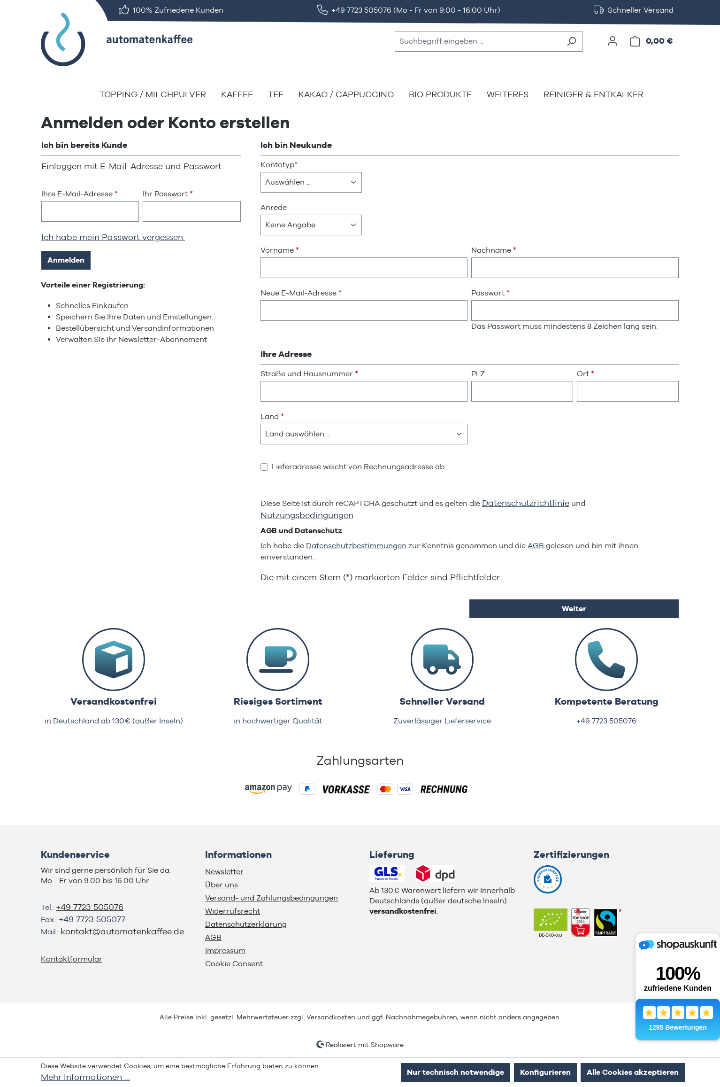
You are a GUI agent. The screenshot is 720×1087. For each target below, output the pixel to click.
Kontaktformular (71, 959)
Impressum (225, 950)
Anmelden (65, 260)
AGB (536, 545)
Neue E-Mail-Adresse (301, 292)
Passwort (490, 292)
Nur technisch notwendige (455, 1072)
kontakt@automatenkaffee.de (122, 931)
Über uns (221, 884)
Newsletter (224, 871)
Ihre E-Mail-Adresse (79, 193)
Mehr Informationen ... (85, 1077)
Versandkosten (330, 1017)
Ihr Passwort (168, 193)
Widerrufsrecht (232, 911)
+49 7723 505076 (89, 907)
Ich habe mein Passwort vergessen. (113, 237)
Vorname (279, 250)
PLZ (478, 373)
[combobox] (478, 41)
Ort (585, 373)
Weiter (574, 608)
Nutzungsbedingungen (306, 515)
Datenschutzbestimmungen (356, 545)
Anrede (273, 207)
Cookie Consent (234, 963)
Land (272, 416)
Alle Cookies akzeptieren (633, 1072)
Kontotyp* (279, 164)
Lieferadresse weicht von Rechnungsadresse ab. (359, 466)
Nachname (493, 250)
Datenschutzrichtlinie (525, 503)
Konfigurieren (545, 1072)
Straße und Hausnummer (309, 373)
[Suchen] (571, 41)
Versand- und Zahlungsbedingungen (271, 897)
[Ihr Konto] (612, 40)
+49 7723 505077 (92, 919)
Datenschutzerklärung (246, 924)
